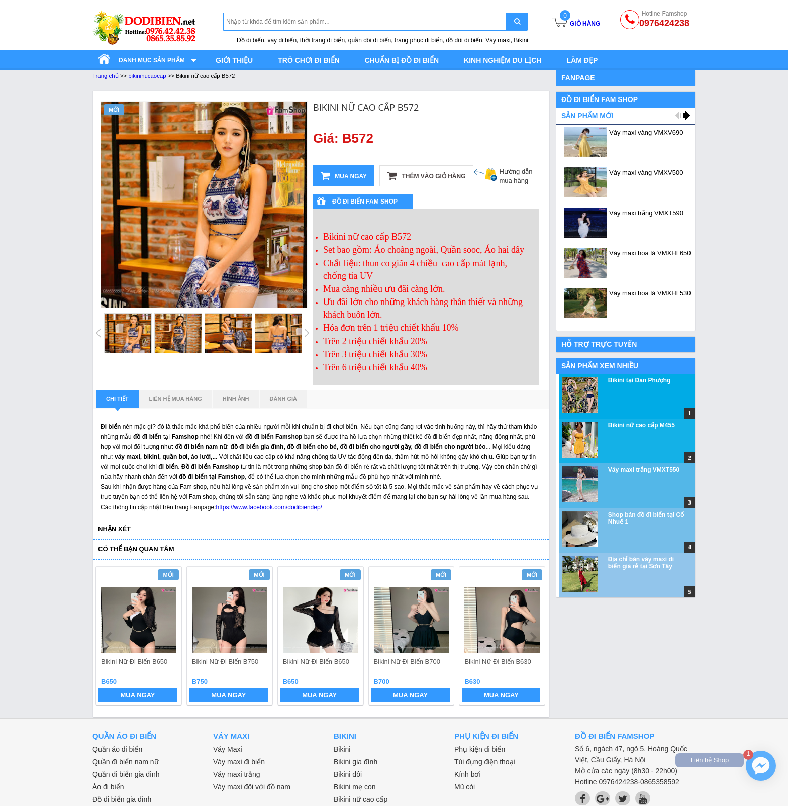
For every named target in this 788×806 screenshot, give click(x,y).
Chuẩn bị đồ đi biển (402, 60)
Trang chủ (105, 76)
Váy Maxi (227, 749)
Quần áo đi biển (117, 749)
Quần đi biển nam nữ (125, 762)
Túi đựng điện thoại (484, 762)
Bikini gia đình (355, 762)
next (533, 637)
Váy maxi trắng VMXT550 (643, 469)
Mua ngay (344, 176)
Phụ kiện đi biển (479, 749)
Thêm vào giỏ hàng (426, 176)
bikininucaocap (147, 76)
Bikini (342, 749)
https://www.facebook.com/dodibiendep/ (269, 507)
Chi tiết (117, 402)
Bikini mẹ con (354, 787)
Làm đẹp (582, 60)
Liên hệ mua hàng (175, 399)
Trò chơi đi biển (308, 60)
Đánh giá (283, 399)
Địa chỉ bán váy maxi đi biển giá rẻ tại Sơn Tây (641, 563)
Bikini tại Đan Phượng (639, 380)
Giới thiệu (234, 60)
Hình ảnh (236, 399)
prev (109, 637)
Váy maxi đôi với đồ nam (251, 787)
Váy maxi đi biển (239, 762)
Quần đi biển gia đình (126, 774)
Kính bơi (467, 774)
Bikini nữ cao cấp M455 (641, 425)
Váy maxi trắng (236, 774)
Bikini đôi (348, 774)
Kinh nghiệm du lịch (503, 60)
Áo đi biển (108, 787)
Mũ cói (464, 787)
